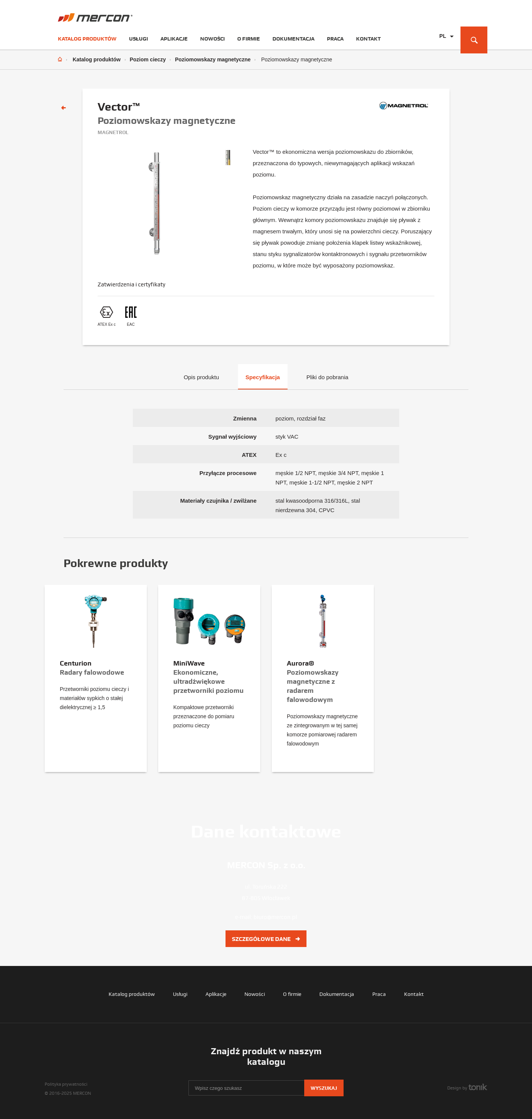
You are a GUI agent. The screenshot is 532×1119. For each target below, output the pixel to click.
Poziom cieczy (148, 59)
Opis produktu (201, 377)
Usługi (138, 39)
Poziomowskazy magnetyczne (212, 59)
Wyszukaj (324, 1088)
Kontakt (368, 39)
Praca (335, 39)
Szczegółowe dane (266, 939)
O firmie (248, 39)
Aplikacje (174, 39)
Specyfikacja (263, 377)
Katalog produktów (87, 39)
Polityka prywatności (66, 1084)
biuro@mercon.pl (275, 917)
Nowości (212, 39)
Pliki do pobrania (327, 377)
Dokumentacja (293, 39)
